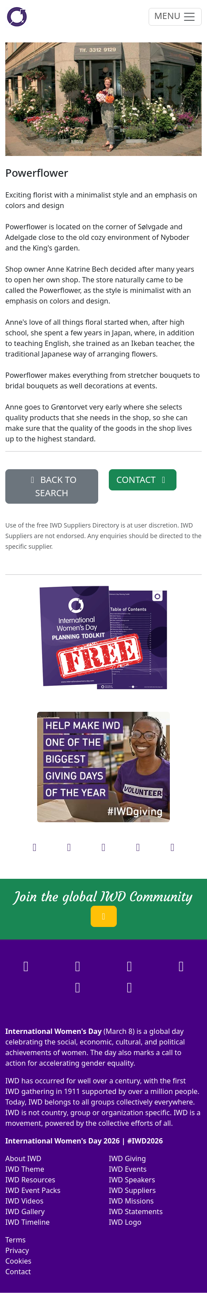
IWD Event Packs (33, 1190)
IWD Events (128, 1169)
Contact (18, 1271)
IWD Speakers (132, 1180)
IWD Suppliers (132, 1190)
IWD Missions (131, 1201)
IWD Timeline (27, 1222)
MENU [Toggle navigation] (175, 16)
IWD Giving (127, 1158)
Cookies (18, 1261)
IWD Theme (24, 1169)
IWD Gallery (25, 1211)
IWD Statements (136, 1211)
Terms (15, 1240)
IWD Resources (30, 1180)
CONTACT (142, 480)
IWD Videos (24, 1201)
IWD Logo (125, 1222)
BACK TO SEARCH (52, 486)
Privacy (17, 1250)
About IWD (23, 1158)
